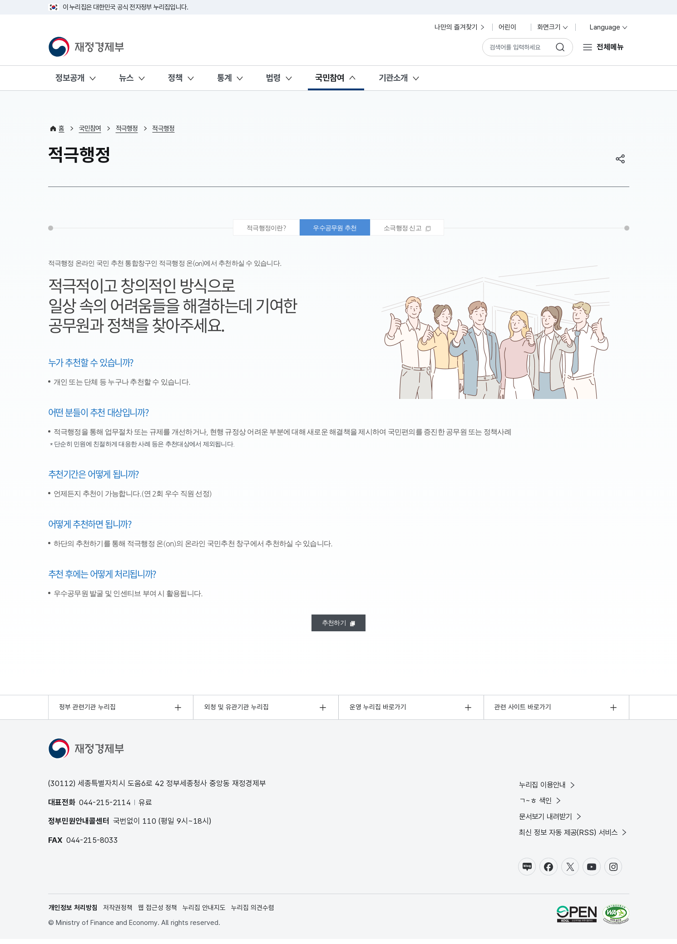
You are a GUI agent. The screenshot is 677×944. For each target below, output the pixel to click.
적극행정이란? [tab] (262, 228)
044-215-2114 (105, 805)
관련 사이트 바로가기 (523, 710)
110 (149, 824)
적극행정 (127, 128)
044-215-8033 (92, 843)
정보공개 (69, 78)
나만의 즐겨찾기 (460, 27)
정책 (175, 78)
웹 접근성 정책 (158, 913)
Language (605, 27)
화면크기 (553, 27)
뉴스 (126, 78)
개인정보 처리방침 (73, 913)
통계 (224, 78)
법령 (273, 78)
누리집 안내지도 (204, 913)
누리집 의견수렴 (253, 913)
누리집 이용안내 (544, 788)
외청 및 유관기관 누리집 (236, 710)
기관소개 (393, 78)
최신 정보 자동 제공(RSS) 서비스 (571, 836)
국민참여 (329, 78)
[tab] (411, 228)
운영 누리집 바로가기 (378, 710)
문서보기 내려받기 (548, 821)
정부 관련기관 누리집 (87, 710)
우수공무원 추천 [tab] (334, 228)
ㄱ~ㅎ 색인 (536, 804)
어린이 (511, 27)
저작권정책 (118, 913)
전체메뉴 (610, 46)
